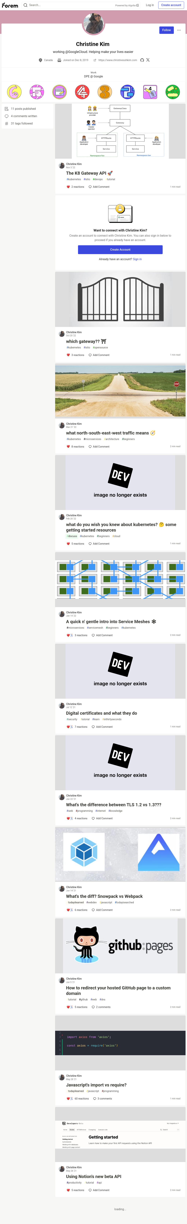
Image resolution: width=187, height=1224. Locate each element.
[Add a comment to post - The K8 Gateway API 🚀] (75, 186)
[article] (120, 157)
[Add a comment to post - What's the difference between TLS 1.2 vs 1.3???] (77, 818)
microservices (92, 439)
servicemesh (95, 628)
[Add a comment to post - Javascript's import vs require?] (77, 1098)
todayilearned (75, 902)
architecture (111, 439)
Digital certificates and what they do (101, 713)
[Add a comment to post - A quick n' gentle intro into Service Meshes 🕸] (77, 635)
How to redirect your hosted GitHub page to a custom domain (118, 990)
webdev (91, 902)
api (99, 1183)
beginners (128, 439)
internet (100, 811)
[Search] (25, 5)
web (70, 811)
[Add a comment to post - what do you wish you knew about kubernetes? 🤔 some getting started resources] (75, 543)
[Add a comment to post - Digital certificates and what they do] (77, 727)
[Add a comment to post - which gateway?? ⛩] (75, 355)
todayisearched (124, 902)
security (72, 719)
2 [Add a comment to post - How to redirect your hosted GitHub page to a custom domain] (100, 1007)
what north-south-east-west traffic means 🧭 (110, 433)
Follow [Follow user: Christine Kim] (166, 30)
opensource (100, 348)
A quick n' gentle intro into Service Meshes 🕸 (111, 621)
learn (96, 719)
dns (102, 1000)
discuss (72, 536)
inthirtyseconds (112, 719)
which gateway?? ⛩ (86, 341)
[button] (14, 92)
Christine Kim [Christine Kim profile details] (74, 164)
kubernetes (74, 179)
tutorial (110, 179)
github (83, 1000)
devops (98, 179)
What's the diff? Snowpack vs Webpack (104, 896)
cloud (116, 536)
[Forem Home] (10, 5)
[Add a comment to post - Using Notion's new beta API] (75, 1190)
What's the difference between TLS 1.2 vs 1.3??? (113, 804)
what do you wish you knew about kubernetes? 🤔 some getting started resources (121, 527)
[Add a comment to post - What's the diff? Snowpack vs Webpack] (77, 910)
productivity (74, 1183)
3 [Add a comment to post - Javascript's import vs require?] (102, 1098)
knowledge (115, 811)
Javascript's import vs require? (96, 1085)
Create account (171, 5)
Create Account (120, 249)
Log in (150, 5)
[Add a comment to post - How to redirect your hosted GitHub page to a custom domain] (77, 1007)
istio (87, 179)
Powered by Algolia (127, 5)
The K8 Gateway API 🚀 (89, 173)
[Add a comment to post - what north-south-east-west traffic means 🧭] (75, 446)
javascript (105, 902)
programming (84, 811)
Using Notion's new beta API (93, 1176)
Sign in (137, 259)
